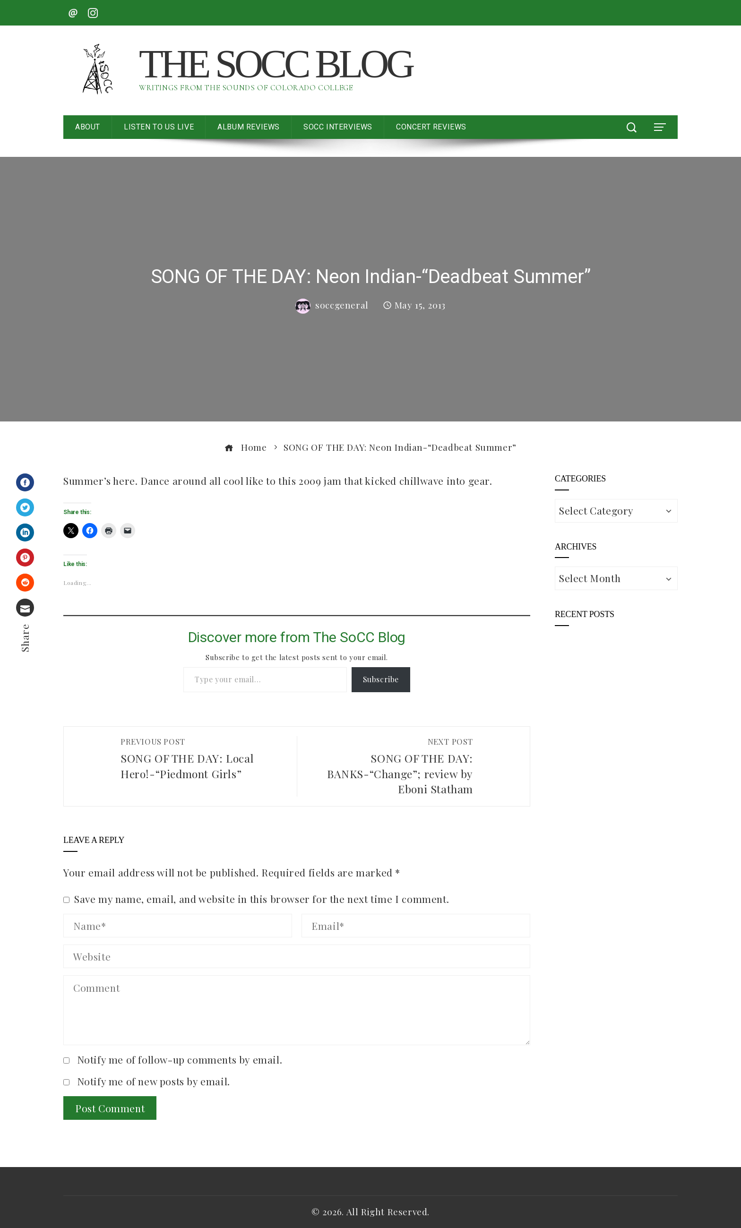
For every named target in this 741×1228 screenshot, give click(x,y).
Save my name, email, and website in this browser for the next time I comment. (261, 898)
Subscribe (381, 679)
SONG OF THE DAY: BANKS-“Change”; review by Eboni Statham (390, 766)
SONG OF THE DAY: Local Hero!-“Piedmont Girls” (204, 758)
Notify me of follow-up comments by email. (180, 1059)
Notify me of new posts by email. (153, 1081)
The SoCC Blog (275, 64)
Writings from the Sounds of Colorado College (246, 88)
